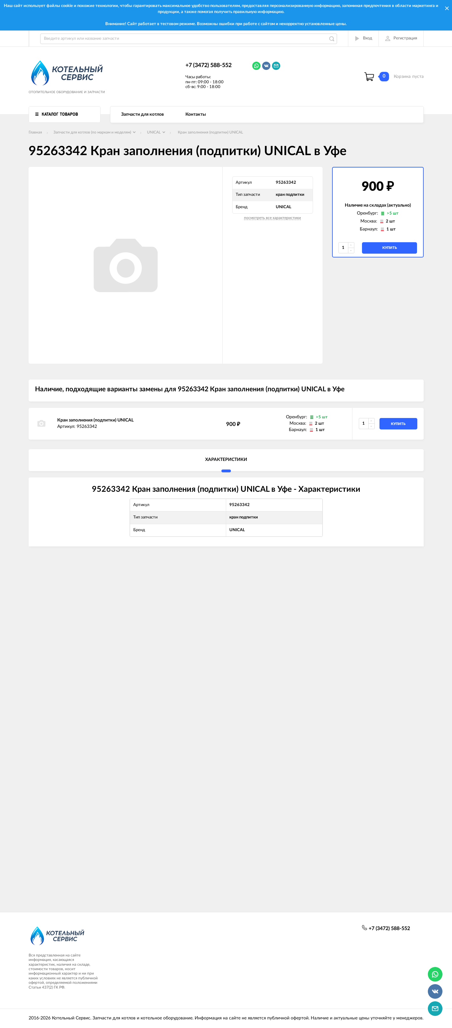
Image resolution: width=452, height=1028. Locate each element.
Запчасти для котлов (142, 114)
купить (389, 248)
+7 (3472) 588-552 (208, 65)
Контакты (195, 114)
